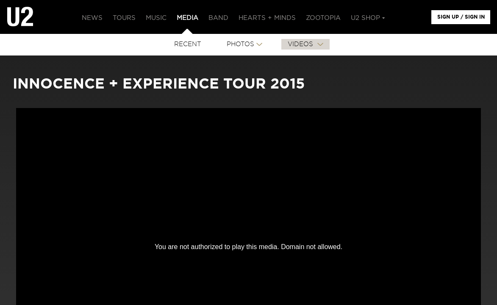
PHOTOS (240, 44)
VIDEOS (301, 44)
